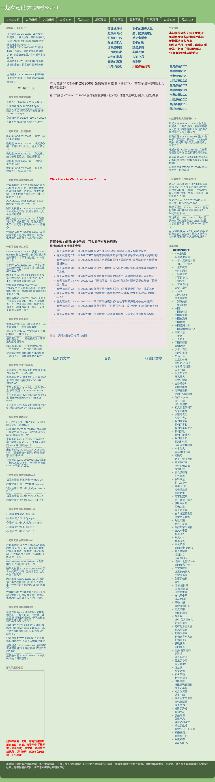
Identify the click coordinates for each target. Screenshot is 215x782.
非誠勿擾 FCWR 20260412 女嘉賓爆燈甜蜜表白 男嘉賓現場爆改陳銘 (25, 639)
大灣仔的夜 (115, 66)
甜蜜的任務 (115, 37)
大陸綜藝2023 (178, 71)
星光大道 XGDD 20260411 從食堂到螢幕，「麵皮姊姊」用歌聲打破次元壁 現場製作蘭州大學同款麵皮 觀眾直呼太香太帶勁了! (25, 616)
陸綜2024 (83, 19)
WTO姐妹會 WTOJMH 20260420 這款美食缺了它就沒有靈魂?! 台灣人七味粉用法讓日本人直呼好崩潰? (26, 234)
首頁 (107, 358)
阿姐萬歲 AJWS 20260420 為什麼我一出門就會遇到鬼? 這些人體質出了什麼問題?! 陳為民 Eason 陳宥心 (25, 223)
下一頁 (31, 88)
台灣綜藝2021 (178, 85)
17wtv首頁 (13, 19)
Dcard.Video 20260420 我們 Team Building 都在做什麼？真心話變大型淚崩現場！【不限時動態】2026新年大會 (26, 256)
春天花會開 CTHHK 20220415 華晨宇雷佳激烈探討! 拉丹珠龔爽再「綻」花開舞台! (106, 288)
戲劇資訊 (135, 19)
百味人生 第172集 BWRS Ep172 (24, 122)
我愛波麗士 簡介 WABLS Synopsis (25, 484)
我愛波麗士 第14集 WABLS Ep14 (24, 495)
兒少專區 (118, 19)
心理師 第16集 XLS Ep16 (20, 531)
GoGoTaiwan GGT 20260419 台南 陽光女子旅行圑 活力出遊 (25, 203)
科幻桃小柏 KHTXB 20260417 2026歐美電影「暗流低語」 (25, 423)
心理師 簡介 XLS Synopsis (21, 518)
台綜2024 (65, 19)
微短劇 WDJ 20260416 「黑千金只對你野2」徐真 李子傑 (25, 169)
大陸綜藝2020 (178, 99)
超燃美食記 (115, 33)
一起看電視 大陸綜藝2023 (29, 7)
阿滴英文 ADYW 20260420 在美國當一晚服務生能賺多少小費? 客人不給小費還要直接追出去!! (25, 278)
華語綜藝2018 (178, 108)
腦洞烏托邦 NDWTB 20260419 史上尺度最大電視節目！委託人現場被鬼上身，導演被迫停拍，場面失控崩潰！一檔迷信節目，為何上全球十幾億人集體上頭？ (26, 304)
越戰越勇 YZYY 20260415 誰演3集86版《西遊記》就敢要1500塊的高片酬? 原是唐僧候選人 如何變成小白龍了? (25, 629)
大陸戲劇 (48, 19)
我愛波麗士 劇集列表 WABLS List (24, 479)
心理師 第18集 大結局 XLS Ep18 (24, 522)
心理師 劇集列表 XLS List (20, 514)
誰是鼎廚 (138, 47)
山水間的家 (115, 52)
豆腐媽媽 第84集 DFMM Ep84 (22, 106)
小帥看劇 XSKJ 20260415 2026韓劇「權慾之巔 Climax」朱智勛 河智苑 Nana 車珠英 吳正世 (26, 462)
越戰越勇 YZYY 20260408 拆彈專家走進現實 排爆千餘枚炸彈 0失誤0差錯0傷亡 (26, 648)
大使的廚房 (115, 56)
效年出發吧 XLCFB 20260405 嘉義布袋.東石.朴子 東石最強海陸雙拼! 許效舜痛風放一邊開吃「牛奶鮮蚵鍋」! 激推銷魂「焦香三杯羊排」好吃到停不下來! (26, 191)
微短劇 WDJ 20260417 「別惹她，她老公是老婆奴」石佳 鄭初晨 (25, 155)
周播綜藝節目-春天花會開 (72, 335)
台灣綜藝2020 (178, 94)
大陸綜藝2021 (178, 90)
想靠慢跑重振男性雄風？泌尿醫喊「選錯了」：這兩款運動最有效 (25, 354)
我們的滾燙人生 (142, 28)
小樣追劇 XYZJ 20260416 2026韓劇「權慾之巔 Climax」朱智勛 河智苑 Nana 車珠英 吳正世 (26, 432)
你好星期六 (115, 42)
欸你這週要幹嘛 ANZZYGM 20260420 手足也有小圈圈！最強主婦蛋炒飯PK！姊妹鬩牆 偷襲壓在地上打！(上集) (26, 289)
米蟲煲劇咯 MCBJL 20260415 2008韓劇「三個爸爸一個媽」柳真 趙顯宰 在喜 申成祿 (25, 452)
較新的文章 (61, 358)
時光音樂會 (139, 37)
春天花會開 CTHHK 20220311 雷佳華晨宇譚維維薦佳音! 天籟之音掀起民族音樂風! (106, 314)
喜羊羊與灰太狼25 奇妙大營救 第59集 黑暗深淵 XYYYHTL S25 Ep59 (26, 389)
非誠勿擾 (138, 52)
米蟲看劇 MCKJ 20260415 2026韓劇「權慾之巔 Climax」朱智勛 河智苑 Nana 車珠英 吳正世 (26, 442)
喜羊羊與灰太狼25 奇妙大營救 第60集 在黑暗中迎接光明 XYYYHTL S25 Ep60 (26, 380)
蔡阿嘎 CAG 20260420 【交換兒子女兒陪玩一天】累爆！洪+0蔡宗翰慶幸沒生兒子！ (25, 267)
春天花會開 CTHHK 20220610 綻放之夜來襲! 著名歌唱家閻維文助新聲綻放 (102, 251)
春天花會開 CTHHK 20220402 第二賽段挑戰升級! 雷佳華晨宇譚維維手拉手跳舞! (105, 301)
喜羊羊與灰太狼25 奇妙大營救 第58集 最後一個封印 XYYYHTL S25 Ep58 (26, 397)
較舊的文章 (153, 358)
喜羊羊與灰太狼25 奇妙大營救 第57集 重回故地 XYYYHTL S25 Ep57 (26, 406)
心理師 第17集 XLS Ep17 (20, 527)
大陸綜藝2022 (178, 80)
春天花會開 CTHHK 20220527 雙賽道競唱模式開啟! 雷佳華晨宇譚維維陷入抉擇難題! (107, 255)
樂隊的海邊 (115, 61)
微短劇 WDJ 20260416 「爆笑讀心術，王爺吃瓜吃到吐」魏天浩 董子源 (25, 146)
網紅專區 (100, 19)
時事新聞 (152, 19)
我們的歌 (138, 42)
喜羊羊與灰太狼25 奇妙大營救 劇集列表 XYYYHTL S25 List (26, 371)
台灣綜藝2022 (178, 75)
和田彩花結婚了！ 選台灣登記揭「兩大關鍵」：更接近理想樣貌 (24, 347)
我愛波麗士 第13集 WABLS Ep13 (24, 500)
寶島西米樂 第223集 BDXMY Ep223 (26, 117)
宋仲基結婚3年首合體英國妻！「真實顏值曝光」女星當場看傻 (26, 325)
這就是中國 (115, 47)
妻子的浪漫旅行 (142, 33)
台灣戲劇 (31, 19)
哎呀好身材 (115, 28)
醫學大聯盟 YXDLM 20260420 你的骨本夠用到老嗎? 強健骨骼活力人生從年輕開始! (25, 211)
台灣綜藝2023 (178, 66)
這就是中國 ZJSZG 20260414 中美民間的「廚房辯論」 (25, 657)
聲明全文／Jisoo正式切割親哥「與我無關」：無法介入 (25, 333)
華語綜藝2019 (178, 104)
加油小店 (138, 56)
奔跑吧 (136, 61)
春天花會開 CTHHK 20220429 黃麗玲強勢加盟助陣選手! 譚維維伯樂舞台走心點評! (106, 276)
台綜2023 (169, 19)
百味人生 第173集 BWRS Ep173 (24, 101)
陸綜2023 (187, 19)
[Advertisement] (79, 48)
